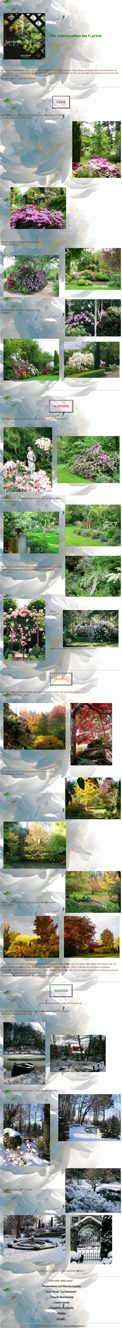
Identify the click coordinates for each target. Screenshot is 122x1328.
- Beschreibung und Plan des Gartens (61, 1286)
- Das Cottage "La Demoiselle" (61, 1291)
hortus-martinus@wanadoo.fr (75, 1326)
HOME (61, 1319)
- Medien (61, 1313)
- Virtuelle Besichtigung (61, 1297)
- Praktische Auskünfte (61, 1307)
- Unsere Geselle (61, 1302)
